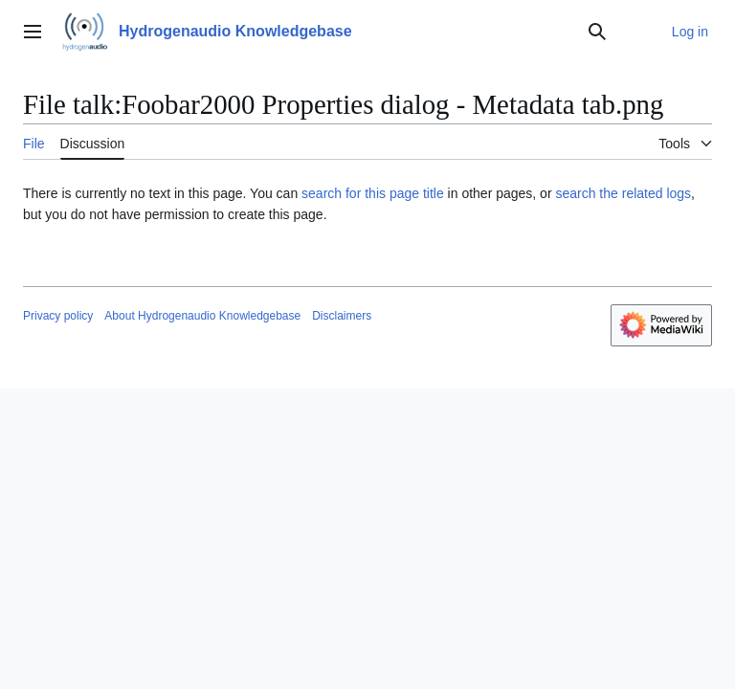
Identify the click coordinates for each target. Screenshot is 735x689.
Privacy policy (58, 315)
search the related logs (623, 193)
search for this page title (372, 193)
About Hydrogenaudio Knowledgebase (202, 315)
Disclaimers (341, 315)
